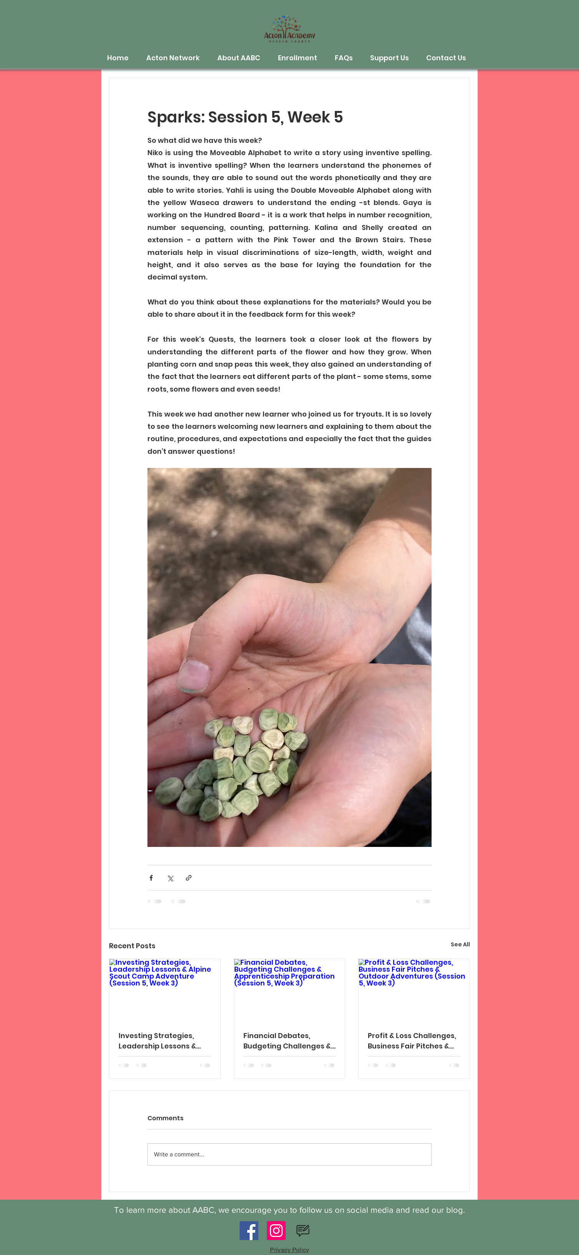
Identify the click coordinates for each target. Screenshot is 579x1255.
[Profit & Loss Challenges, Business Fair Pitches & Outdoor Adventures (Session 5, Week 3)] (414, 990)
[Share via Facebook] (151, 877)
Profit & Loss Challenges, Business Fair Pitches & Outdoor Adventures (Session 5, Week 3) (412, 1041)
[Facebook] (249, 1230)
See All (460, 944)
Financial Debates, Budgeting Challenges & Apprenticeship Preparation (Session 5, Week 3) (287, 1041)
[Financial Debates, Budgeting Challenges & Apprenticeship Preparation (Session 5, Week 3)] (289, 990)
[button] (176, 58)
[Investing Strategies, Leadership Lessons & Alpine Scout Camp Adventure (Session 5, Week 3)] (164, 990)
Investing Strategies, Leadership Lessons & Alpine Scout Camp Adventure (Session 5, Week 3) (158, 1041)
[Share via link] (188, 877)
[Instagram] (276, 1230)
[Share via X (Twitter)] (170, 877)
